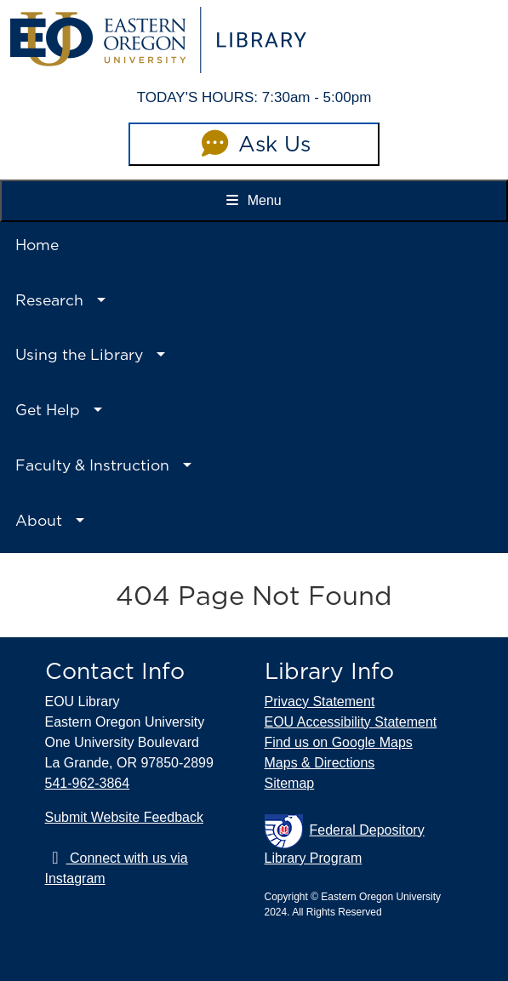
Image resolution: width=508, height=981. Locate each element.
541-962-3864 (87, 783)
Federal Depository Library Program (345, 839)
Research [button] (49, 300)
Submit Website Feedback (124, 817)
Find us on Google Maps (339, 742)
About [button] (38, 520)
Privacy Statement (320, 701)
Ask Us (253, 144)
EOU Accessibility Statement (351, 722)
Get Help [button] (47, 410)
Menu (253, 200)
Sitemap (290, 783)
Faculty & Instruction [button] (92, 465)
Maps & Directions (320, 763)
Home (37, 245)
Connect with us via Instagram (116, 868)
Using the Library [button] (79, 354)
